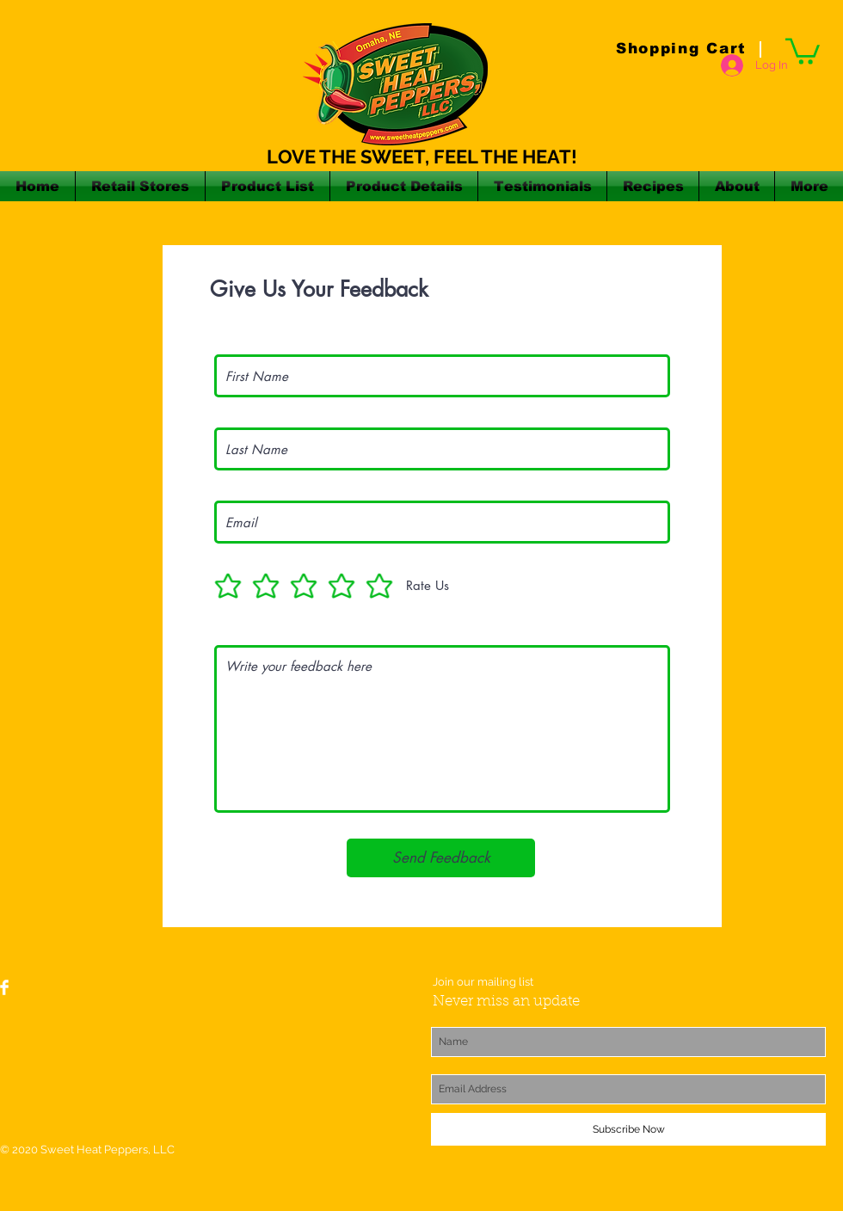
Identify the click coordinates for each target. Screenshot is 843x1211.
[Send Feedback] (441, 858)
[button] (802, 50)
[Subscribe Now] (628, 1129)
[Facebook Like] (129, 995)
